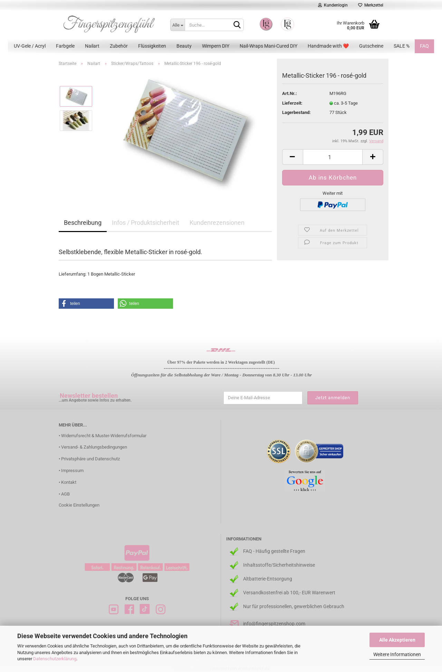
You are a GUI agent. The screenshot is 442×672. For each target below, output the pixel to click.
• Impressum (71, 470)
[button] (86, 303)
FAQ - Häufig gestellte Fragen (274, 551)
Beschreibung (83, 222)
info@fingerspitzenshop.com (274, 623)
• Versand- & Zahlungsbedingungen (93, 447)
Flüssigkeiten (152, 46)
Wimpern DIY (215, 46)
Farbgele (65, 46)
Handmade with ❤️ (328, 46)
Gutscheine (371, 46)
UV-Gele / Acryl (30, 46)
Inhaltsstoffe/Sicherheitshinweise (279, 565)
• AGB (64, 494)
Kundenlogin (333, 5)
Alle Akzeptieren (397, 640)
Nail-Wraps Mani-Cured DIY (268, 46)
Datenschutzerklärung (54, 658)
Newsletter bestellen (89, 395)
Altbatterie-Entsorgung (267, 579)
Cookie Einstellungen (79, 505)
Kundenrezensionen (217, 222)
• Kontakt (67, 482)
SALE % (402, 46)
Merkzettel (370, 5)
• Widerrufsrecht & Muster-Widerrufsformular (102, 435)
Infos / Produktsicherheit (145, 222)
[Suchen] (237, 25)
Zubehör (119, 46)
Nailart (92, 46)
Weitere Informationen (397, 654)
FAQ (424, 46)
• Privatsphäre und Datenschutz (89, 458)
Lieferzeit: (292, 103)
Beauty (184, 46)
